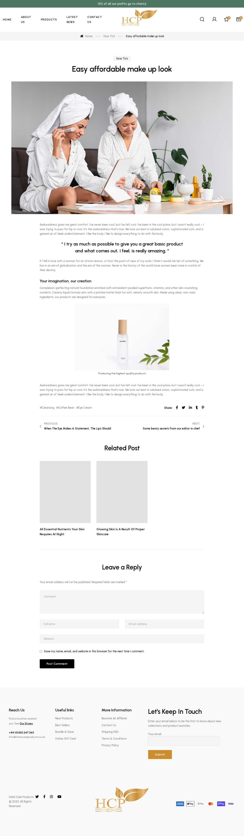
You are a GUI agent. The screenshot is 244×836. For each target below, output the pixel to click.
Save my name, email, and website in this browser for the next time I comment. (94, 651)
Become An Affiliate (114, 718)
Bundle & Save (64, 732)
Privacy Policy (110, 745)
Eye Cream (85, 407)
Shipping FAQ (110, 732)
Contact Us (109, 725)
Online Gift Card (65, 738)
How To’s (122, 58)
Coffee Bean (66, 407)
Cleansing (48, 407)
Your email (191, 738)
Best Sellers (62, 725)
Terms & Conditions (114, 738)
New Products (64, 718)
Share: (168, 408)
